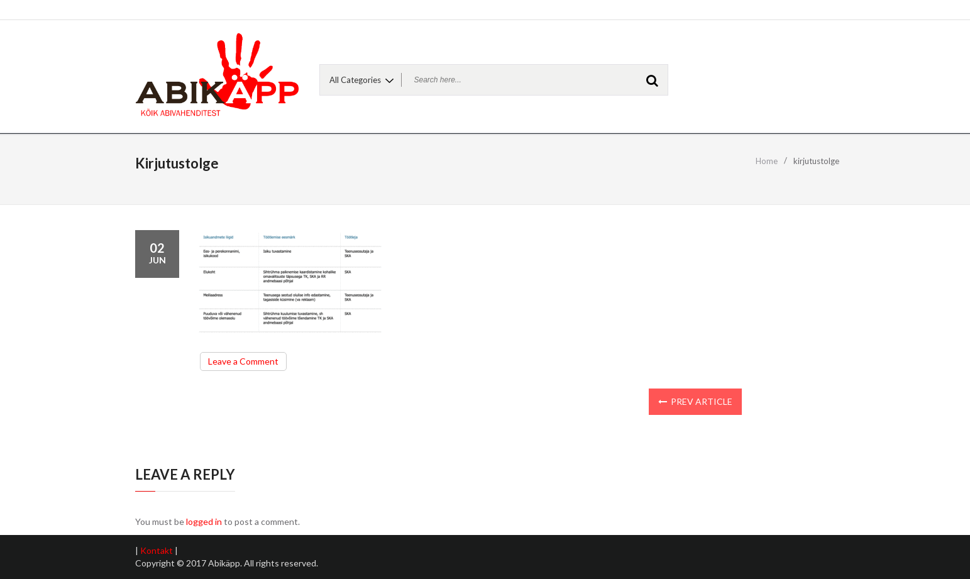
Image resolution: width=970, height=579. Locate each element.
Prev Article (695, 401)
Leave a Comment (247, 363)
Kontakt (156, 550)
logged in (204, 521)
